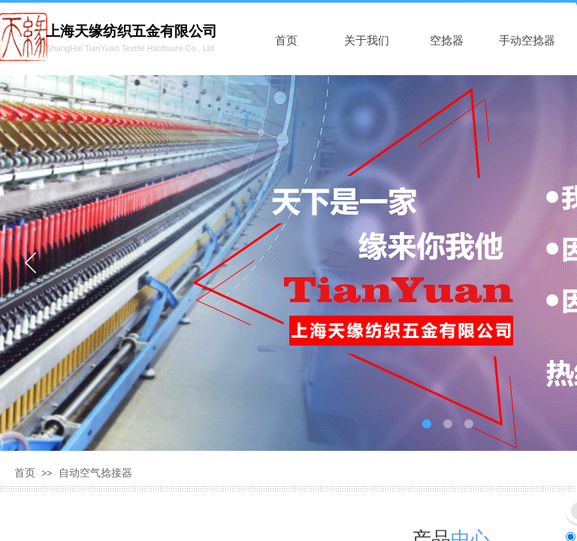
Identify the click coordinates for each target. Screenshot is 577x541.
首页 (286, 41)
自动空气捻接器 (95, 473)
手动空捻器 (527, 41)
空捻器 (447, 41)
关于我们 (366, 41)
